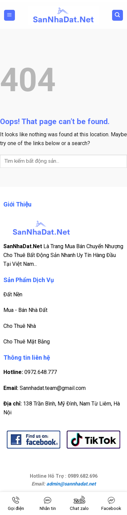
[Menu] (9, 15)
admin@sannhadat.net (71, 484)
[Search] (117, 15)
